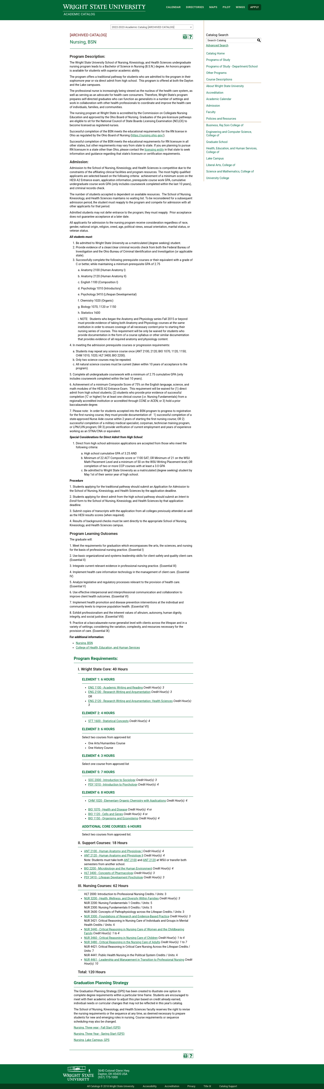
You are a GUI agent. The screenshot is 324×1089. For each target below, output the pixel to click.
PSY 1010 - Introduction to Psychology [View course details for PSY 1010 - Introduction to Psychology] (112, 784)
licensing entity (154, 149)
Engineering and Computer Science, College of (229, 133)
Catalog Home (215, 53)
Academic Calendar (218, 99)
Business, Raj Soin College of (224, 125)
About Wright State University (225, 86)
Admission (213, 105)
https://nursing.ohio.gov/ (147, 135)
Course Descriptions (219, 79)
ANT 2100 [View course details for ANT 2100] (130, 860)
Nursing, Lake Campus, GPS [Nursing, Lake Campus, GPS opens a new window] (92, 1040)
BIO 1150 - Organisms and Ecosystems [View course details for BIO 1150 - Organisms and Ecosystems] (113, 818)
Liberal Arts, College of (220, 165)
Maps (213, 7)
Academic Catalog (79, 14)
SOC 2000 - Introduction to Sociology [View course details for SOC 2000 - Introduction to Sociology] (111, 780)
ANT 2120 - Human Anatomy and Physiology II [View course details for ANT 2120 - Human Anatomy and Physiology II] (113, 855)
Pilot (226, 7)
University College (217, 178)
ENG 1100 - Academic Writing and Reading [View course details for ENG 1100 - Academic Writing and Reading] (115, 687)
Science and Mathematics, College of (230, 171)
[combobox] (152, 27)
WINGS (240, 7)
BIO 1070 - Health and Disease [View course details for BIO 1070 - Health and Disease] (107, 809)
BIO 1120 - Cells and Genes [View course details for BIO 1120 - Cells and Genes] (105, 814)
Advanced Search (217, 45)
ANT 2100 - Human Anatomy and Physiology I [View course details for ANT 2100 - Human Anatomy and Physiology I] (113, 851)
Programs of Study (218, 59)
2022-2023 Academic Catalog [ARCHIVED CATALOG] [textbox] (143, 27)
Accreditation (214, 92)
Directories (195, 7)
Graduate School (217, 142)
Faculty (211, 112)
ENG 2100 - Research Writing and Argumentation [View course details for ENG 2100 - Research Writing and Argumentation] (119, 692)
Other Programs (216, 72)
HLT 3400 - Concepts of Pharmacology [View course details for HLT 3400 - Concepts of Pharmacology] (108, 873)
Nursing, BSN (84, 643)
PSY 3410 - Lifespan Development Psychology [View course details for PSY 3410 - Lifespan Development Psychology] (113, 877)
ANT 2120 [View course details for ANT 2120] (149, 860)
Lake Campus (215, 158)
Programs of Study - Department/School (232, 66)
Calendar (173, 7)
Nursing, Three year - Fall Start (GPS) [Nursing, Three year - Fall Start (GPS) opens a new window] (97, 1027)
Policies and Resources (221, 118)
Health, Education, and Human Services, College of (231, 150)
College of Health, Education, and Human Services (108, 647)
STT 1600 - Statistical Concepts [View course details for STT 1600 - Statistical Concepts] (108, 721)
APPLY (254, 7)
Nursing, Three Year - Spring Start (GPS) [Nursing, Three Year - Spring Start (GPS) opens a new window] (99, 1033)
